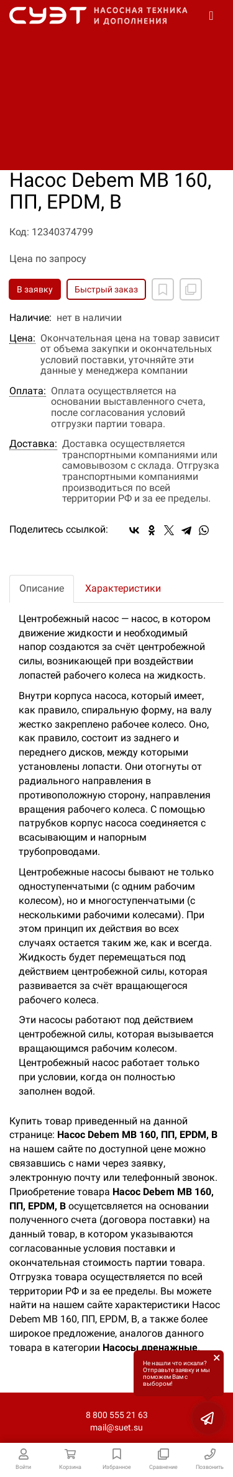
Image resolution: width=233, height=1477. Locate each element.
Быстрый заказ (106, 289)
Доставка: (33, 443)
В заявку (35, 289)
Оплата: (27, 391)
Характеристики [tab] (123, 588)
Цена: (22, 338)
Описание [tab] (41, 588)
